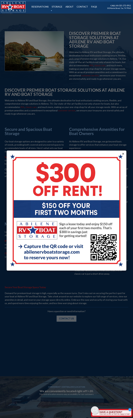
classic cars (100, 65)
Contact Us (66, 318)
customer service (90, 75)
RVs (91, 65)
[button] (123, 153)
